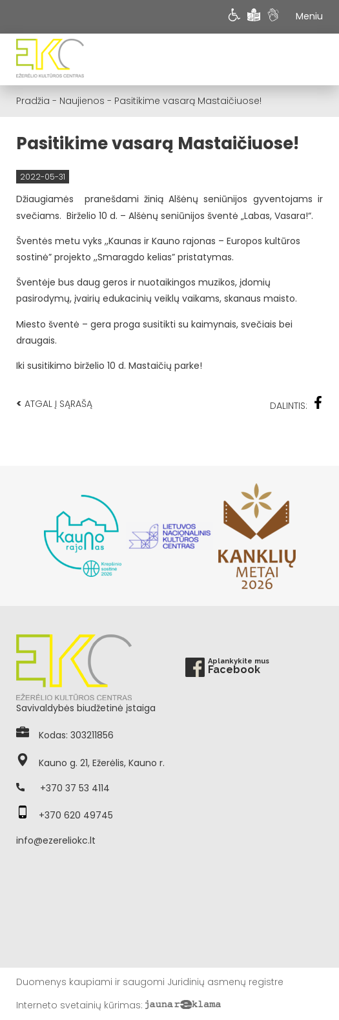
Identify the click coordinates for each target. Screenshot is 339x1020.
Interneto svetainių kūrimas (78, 1005)
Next (316, 536)
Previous (22, 536)
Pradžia (33, 100)
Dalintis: (296, 404)
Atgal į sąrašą (54, 403)
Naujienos (82, 100)
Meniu (309, 16)
